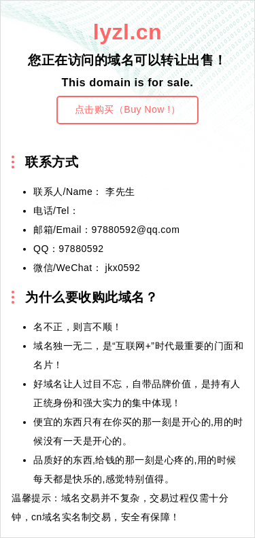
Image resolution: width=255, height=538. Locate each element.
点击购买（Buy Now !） (127, 109)
